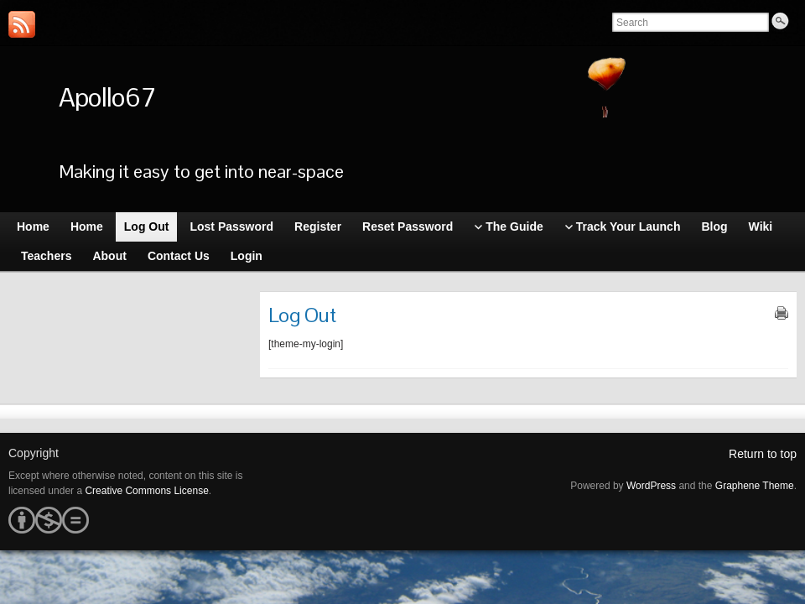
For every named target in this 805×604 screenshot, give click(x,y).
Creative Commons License (146, 491)
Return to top (763, 454)
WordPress (651, 486)
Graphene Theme (754, 486)
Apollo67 (107, 97)
